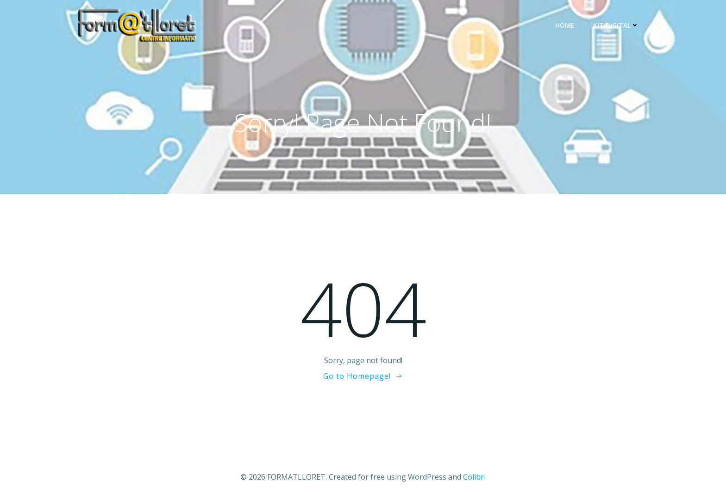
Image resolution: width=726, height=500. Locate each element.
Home (565, 25)
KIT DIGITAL (616, 25)
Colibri (474, 477)
